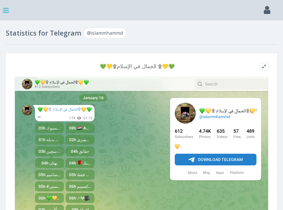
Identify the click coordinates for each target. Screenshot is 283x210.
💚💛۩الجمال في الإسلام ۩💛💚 (137, 66)
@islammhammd (105, 33)
